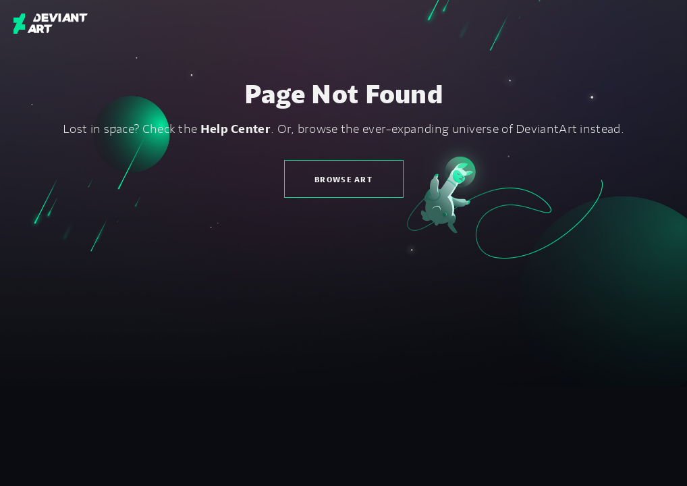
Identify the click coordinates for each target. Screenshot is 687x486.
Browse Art (343, 179)
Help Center (235, 128)
